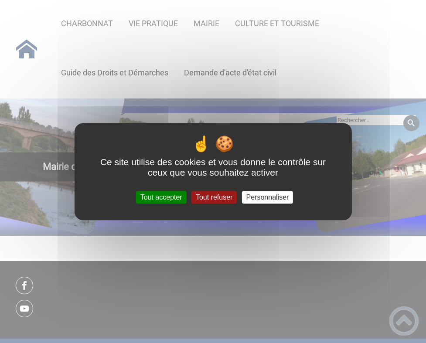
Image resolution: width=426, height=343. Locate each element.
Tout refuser (214, 197)
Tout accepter (161, 197)
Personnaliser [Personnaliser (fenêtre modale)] (267, 197)
